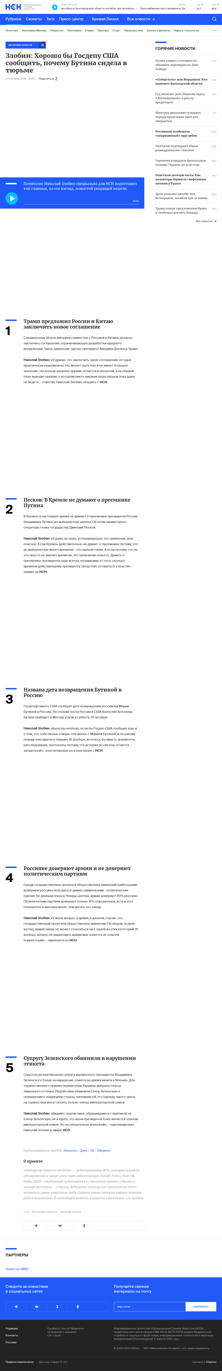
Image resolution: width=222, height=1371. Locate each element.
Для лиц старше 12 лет (53, 1362)
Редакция (12, 1328)
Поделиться (48, 78)
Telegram (103, 1151)
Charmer (211, 1362)
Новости (70, 1151)
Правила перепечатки (20, 1362)
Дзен (83, 1151)
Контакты (12, 1335)
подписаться (201, 1306)
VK (92, 1151)
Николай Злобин (70, 1212)
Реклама (11, 1342)
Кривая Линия (105, 19)
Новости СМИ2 (17, 1269)
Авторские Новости (44, 1212)
